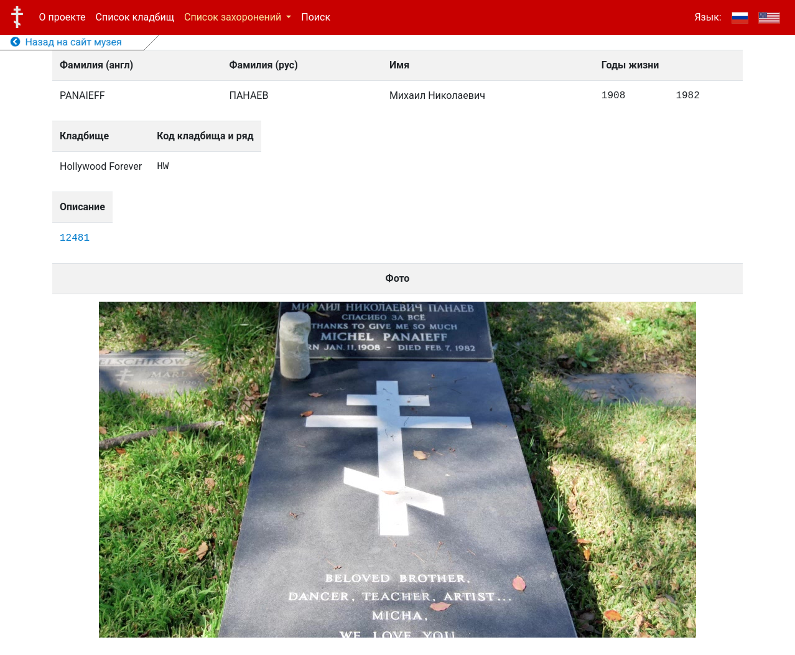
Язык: (707, 17)
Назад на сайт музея (66, 42)
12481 (75, 238)
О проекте (62, 17)
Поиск (315, 17)
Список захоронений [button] (234, 17)
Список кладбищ (135, 17)
